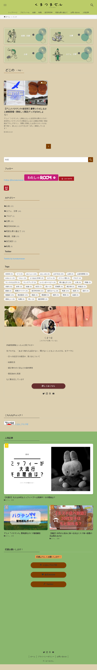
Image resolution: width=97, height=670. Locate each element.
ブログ (11, 218)
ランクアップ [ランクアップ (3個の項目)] (29, 288)
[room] (50, 399)
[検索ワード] (48, 159)
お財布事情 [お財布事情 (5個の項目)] (82, 280)
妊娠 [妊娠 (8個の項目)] (29, 292)
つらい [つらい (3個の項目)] (22, 284)
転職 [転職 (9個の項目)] (21, 305)
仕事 (10, 223)
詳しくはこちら (48, 392)
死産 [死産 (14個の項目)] (65, 297)
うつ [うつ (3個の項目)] (19, 280)
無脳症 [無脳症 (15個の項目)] (9, 301)
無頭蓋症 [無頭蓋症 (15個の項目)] (23, 301)
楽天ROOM (13, 229)
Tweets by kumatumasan (14, 264)
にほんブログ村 (16, 430)
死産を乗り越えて (16, 235)
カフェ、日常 (14, 212)
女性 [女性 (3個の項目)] (19, 292)
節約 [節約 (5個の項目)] (56, 301)
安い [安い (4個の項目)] (48, 292)
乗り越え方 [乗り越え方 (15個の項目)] (65, 288)
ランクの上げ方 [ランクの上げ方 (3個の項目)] (12, 288)
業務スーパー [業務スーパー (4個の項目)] (21, 297)
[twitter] (43, 399)
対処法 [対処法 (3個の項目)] (82, 292)
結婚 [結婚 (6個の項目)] (75, 301)
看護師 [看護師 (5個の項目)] (45, 301)
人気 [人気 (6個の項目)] (78, 288)
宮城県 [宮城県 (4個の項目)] (59, 292)
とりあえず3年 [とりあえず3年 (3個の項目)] (36, 284)
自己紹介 (12, 246)
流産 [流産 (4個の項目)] (76, 297)
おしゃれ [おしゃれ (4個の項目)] (45, 280)
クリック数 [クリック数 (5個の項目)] (64, 284)
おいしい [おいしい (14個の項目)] (31, 280)
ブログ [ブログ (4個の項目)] (77, 284)
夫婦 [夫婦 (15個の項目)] (8, 292)
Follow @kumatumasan (14, 180)
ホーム (32, 662)
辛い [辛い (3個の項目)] (31, 305)
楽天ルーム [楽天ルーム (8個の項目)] (52, 297)
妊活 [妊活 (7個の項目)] (39, 292)
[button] (92, 5)
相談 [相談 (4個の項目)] (35, 301)
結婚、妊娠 (13, 240)
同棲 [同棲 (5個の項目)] (88, 288)
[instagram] (47, 399)
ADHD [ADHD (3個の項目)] (9, 280)
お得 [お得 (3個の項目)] (70, 280)
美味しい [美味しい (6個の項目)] (10, 305)
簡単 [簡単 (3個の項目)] (66, 301)
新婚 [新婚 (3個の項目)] (8, 297)
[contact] (53, 399)
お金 (10, 206)
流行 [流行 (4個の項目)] (86, 297)
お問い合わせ (62, 662)
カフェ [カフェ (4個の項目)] (51, 284)
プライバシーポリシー (46, 662)
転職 (10, 252)
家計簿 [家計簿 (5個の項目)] (70, 292)
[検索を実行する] (90, 159)
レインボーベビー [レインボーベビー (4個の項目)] (48, 288)
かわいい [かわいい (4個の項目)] (10, 284)
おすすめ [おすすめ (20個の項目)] (58, 280)
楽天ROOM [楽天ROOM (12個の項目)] (37, 297)
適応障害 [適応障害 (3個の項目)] (42, 305)
